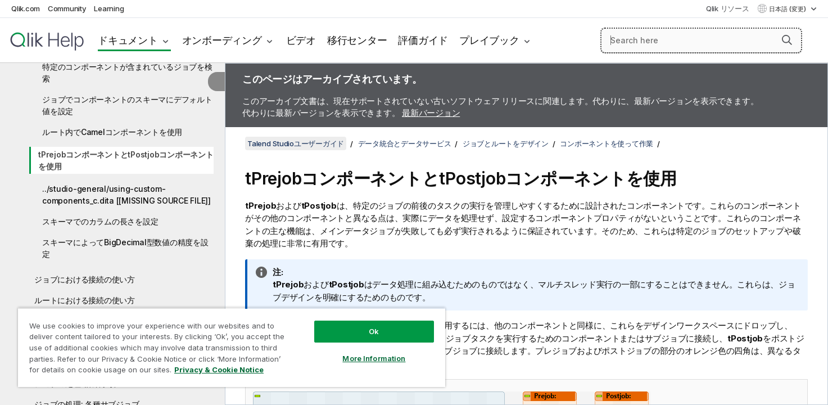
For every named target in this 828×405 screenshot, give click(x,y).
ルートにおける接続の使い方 (84, 300)
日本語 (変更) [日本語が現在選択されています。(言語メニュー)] (788, 9)
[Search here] (701, 40)
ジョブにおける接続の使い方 (84, 279)
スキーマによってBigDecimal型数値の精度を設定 (125, 248)
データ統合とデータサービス (404, 143)
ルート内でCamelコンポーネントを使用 (112, 132)
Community (67, 8)
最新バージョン (431, 112)
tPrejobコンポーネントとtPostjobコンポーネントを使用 (126, 160)
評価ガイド (423, 40)
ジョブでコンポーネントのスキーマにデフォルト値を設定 (127, 105)
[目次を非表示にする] (216, 81)
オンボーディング (222, 40)
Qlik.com (25, 8)
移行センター (357, 40)
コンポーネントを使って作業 (606, 143)
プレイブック (489, 40)
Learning (109, 8)
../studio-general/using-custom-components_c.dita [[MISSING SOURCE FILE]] (126, 194)
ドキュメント (128, 40)
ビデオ (301, 40)
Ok (374, 331)
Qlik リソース (727, 8)
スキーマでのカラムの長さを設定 (100, 221)
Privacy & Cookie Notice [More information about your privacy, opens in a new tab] (219, 369)
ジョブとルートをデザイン (506, 143)
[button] (787, 40)
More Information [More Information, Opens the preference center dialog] (373, 358)
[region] (231, 347)
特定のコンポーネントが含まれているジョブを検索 (127, 72)
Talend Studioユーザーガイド (295, 143)
